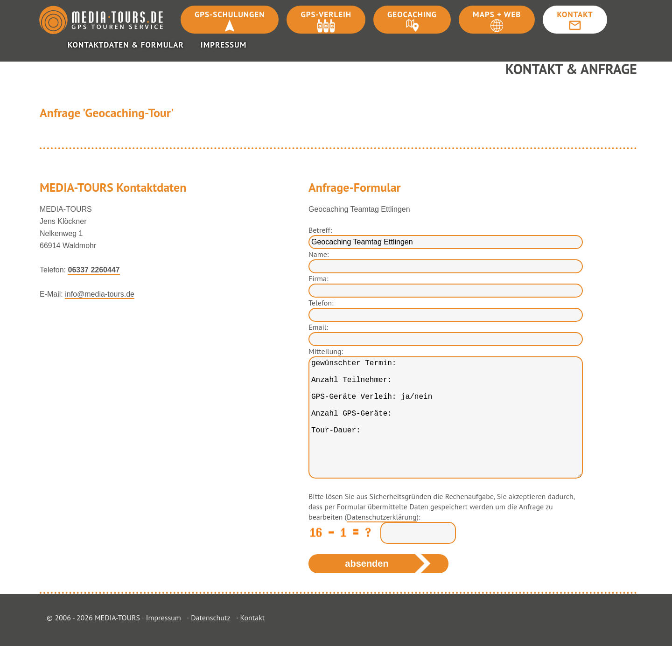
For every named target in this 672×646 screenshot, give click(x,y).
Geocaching (412, 14)
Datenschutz (210, 617)
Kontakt (575, 14)
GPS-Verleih (326, 14)
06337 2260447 (93, 270)
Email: (318, 327)
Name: (318, 254)
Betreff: (320, 230)
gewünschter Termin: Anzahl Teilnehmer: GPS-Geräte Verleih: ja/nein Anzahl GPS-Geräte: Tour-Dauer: (445, 417)
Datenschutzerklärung (381, 516)
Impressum (224, 45)
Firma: (318, 278)
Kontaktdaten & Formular (126, 45)
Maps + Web (497, 14)
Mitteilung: (325, 351)
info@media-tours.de (99, 294)
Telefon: (321, 302)
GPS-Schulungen (230, 14)
